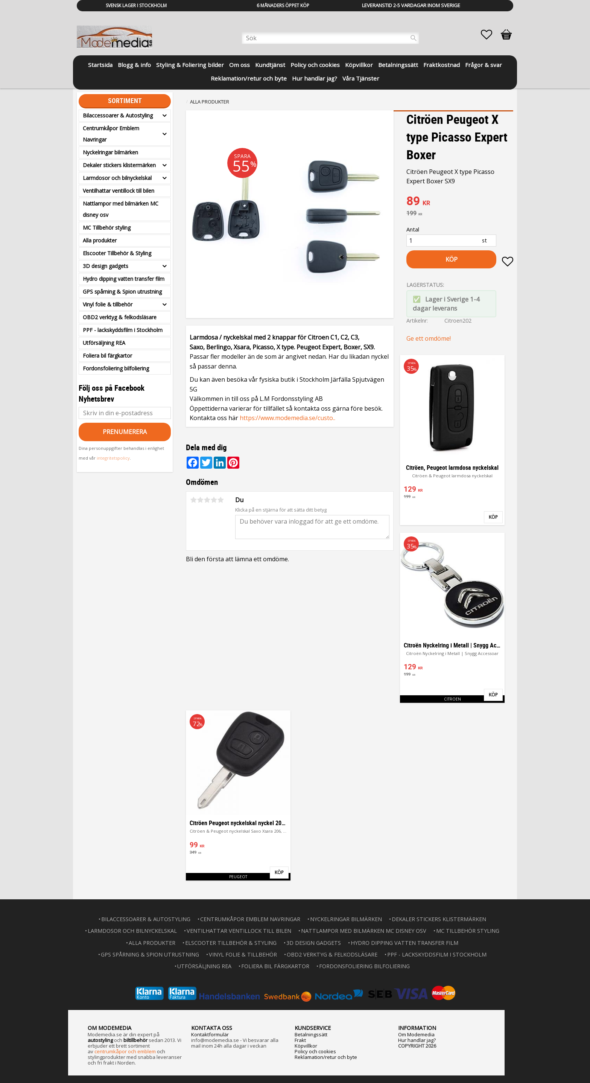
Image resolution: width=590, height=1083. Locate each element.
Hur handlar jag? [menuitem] (314, 78)
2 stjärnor (200, 500)
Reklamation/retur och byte (326, 1057)
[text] (459, 202)
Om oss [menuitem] (239, 65)
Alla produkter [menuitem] (100, 240)
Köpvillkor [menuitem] (359, 65)
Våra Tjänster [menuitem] (360, 78)
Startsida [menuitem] (100, 65)
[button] (490, 34)
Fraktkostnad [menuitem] (441, 65)
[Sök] (413, 38)
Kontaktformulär (210, 1034)
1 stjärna (193, 500)
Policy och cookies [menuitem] (315, 65)
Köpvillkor (306, 1045)
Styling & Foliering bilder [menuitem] (190, 65)
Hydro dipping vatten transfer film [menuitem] (123, 278)
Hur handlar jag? (417, 1040)
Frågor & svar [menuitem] (483, 65)
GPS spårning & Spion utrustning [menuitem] (122, 291)
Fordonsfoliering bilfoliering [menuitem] (116, 368)
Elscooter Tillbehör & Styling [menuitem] (117, 253)
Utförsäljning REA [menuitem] (104, 342)
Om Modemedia (416, 1034)
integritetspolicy (113, 458)
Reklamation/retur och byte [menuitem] (249, 78)
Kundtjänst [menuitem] (270, 65)
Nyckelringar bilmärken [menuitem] (110, 152)
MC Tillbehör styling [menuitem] (107, 227)
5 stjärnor (220, 500)
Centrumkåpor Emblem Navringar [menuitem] (111, 134)
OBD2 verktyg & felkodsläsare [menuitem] (120, 317)
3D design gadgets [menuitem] (105, 266)
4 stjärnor (213, 500)
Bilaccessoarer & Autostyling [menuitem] (118, 115)
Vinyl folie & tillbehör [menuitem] (107, 304)
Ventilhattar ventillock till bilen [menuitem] (118, 190)
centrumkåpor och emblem (125, 1051)
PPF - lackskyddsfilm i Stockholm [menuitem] (123, 330)
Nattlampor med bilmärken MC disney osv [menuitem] (120, 209)
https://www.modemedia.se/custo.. (287, 418)
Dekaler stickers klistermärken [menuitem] (119, 165)
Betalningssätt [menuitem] (398, 65)
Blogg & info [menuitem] (134, 65)
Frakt (300, 1040)
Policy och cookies (315, 1051)
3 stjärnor (207, 500)
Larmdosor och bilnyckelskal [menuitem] (117, 177)
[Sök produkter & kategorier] (330, 38)
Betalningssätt (311, 1034)
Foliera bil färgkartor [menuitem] (107, 355)
